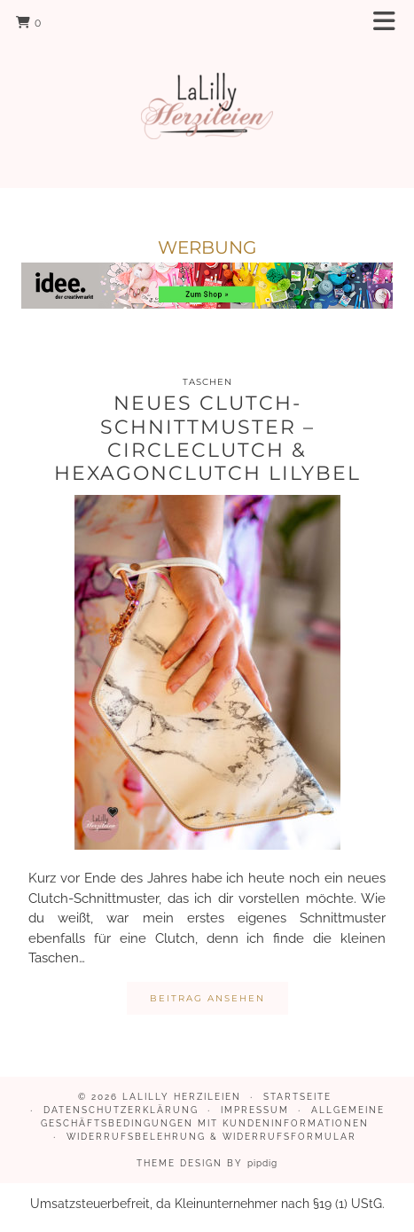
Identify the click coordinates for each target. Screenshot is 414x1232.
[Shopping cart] (29, 22)
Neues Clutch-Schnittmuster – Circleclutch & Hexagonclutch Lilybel (207, 438)
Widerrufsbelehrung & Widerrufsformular (211, 1137)
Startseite (297, 1097)
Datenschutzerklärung (121, 1110)
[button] (390, 23)
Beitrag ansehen (207, 998)
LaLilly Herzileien (181, 1097)
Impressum (255, 1110)
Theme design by (207, 1163)
